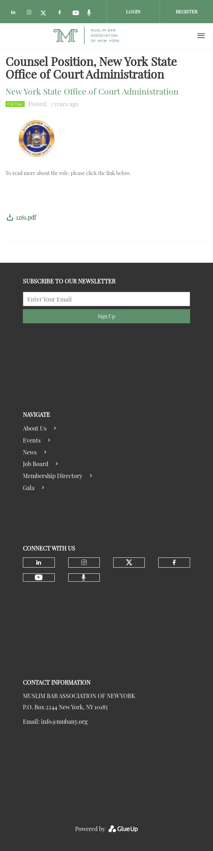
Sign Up (106, 316)
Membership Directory (52, 476)
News (30, 452)
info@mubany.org (64, 721)
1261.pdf (26, 217)
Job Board (35, 464)
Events (32, 440)
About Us (34, 428)
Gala (28, 487)
